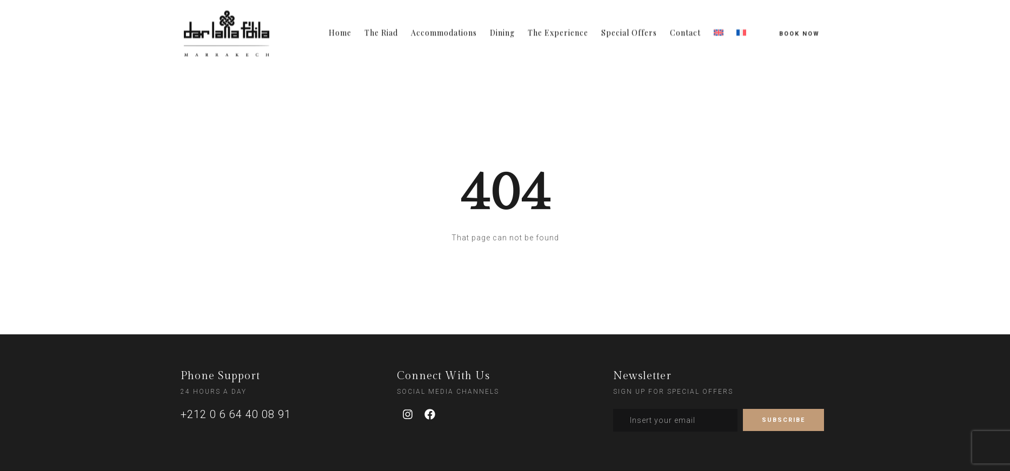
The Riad (381, 28)
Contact (685, 28)
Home (340, 28)
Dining (502, 28)
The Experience (558, 28)
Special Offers (629, 28)
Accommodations (444, 28)
